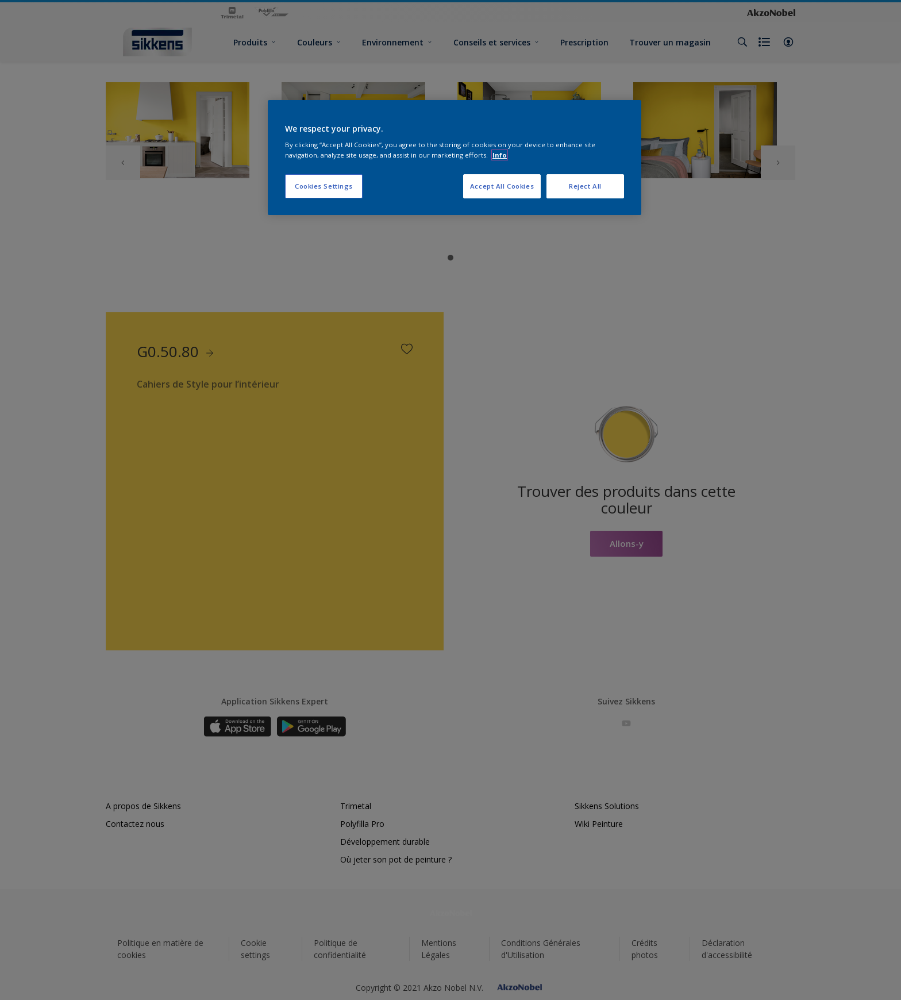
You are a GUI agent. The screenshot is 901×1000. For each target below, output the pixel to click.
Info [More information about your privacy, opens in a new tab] (499, 155)
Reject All (585, 186)
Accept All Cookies (502, 186)
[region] (454, 157)
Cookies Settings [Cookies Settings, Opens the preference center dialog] (324, 186)
